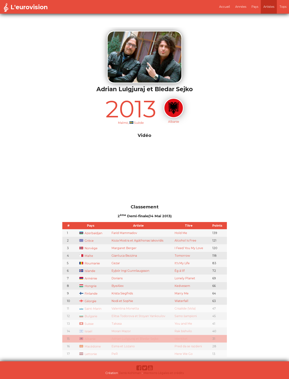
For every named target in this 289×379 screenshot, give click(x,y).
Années (240, 6)
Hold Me (181, 233)
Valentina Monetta (125, 308)
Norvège (88, 248)
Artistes (268, 6)
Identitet (181, 338)
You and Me (183, 323)
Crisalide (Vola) (185, 308)
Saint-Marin (90, 308)
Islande (87, 271)
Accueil (224, 6)
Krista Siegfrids (122, 293)
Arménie (88, 278)
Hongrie (88, 286)
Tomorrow (182, 255)
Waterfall (181, 301)
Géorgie (87, 301)
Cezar (116, 263)
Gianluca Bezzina (124, 255)
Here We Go (184, 354)
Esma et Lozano (123, 346)
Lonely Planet (185, 278)
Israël (85, 331)
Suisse (86, 324)
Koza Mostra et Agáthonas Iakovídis (137, 240)
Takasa (117, 323)
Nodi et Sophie (122, 301)
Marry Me (182, 293)
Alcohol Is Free (185, 240)
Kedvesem (182, 286)
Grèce (86, 240)
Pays (254, 6)
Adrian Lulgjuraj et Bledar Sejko (135, 338)
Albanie (87, 339)
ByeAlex (118, 286)
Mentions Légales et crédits (164, 373)
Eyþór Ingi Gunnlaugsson (130, 271)
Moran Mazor (121, 331)
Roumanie (89, 263)
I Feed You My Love (189, 248)
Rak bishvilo (183, 331)
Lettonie (88, 354)
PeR (115, 354)
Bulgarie (88, 316)
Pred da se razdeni (188, 346)
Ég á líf (180, 271)
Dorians (117, 278)
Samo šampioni (186, 316)
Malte (86, 256)
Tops (282, 6)
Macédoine (90, 346)
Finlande (88, 293)
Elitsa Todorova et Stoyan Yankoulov (138, 316)
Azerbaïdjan (90, 233)
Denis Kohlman (130, 373)
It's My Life (182, 263)
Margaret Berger (124, 248)
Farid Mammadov (124, 233)
